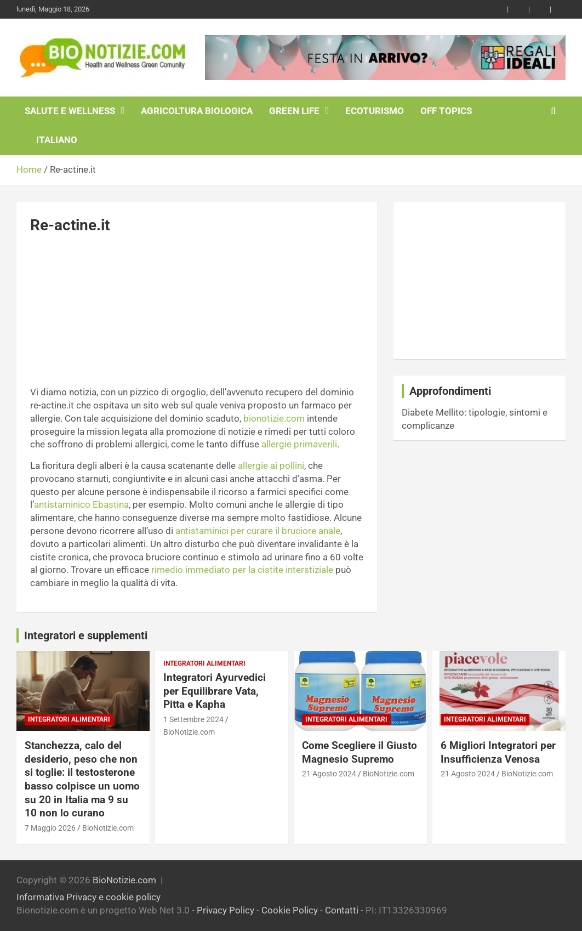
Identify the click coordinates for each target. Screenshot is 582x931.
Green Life (294, 110)
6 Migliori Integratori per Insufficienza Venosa (498, 752)
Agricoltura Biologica (197, 110)
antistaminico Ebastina (81, 504)
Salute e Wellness (70, 110)
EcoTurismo (374, 110)
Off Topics (446, 110)
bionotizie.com (274, 418)
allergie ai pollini (271, 465)
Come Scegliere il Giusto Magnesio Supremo (359, 752)
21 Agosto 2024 (329, 773)
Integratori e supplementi (85, 635)
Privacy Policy (225, 910)
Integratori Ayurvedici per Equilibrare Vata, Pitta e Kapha (214, 691)
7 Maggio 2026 (50, 828)
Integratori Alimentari (69, 719)
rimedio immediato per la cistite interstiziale (242, 569)
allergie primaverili (299, 444)
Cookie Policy (289, 910)
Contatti (341, 910)
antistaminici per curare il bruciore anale (257, 530)
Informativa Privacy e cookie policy (88, 897)
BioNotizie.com (108, 828)
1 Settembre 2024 (193, 719)
